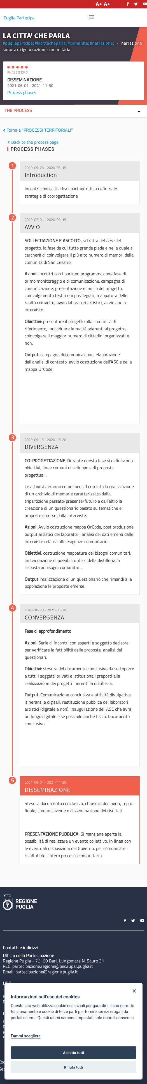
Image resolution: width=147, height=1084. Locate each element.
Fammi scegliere (26, 1036)
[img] (91, 17)
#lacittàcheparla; (51, 43)
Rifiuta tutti (73, 1067)
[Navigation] (91, 17)
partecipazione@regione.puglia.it (46, 971)
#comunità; (78, 43)
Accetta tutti (73, 1052)
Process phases (21, 92)
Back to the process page (33, 142)
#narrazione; (102, 43)
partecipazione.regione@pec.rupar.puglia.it (52, 966)
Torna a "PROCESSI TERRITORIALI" (38, 130)
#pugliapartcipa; (18, 43)
